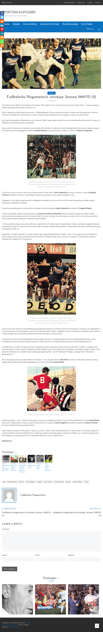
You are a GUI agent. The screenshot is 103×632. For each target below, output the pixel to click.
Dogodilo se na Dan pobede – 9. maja (39, 466)
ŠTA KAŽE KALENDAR (70, 24)
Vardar (86, 482)
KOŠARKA (16, 24)
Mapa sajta (81, 3)
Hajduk (39, 482)
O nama (97, 3)
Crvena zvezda (12, 482)
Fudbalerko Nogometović (33, 495)
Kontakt (89, 3)
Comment (5, 529)
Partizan (68, 482)
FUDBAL (7, 24)
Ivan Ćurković (48, 482)
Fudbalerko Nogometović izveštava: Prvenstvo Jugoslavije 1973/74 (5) (22, 468)
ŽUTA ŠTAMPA (86, 24)
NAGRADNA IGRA (69, 3)
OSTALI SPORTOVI (30, 24)
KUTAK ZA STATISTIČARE (49, 24)
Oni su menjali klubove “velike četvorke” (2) (48, 467)
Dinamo (21, 482)
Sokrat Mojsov (77, 482)
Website (71, 555)
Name (5, 555)
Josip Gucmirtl (59, 482)
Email (37, 555)
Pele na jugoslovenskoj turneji (31, 465)
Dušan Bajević (30, 482)
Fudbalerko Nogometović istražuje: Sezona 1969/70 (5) (14, 467)
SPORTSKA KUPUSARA (18, 12)
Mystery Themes (13, 627)
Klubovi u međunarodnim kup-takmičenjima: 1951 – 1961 (6, 467)
